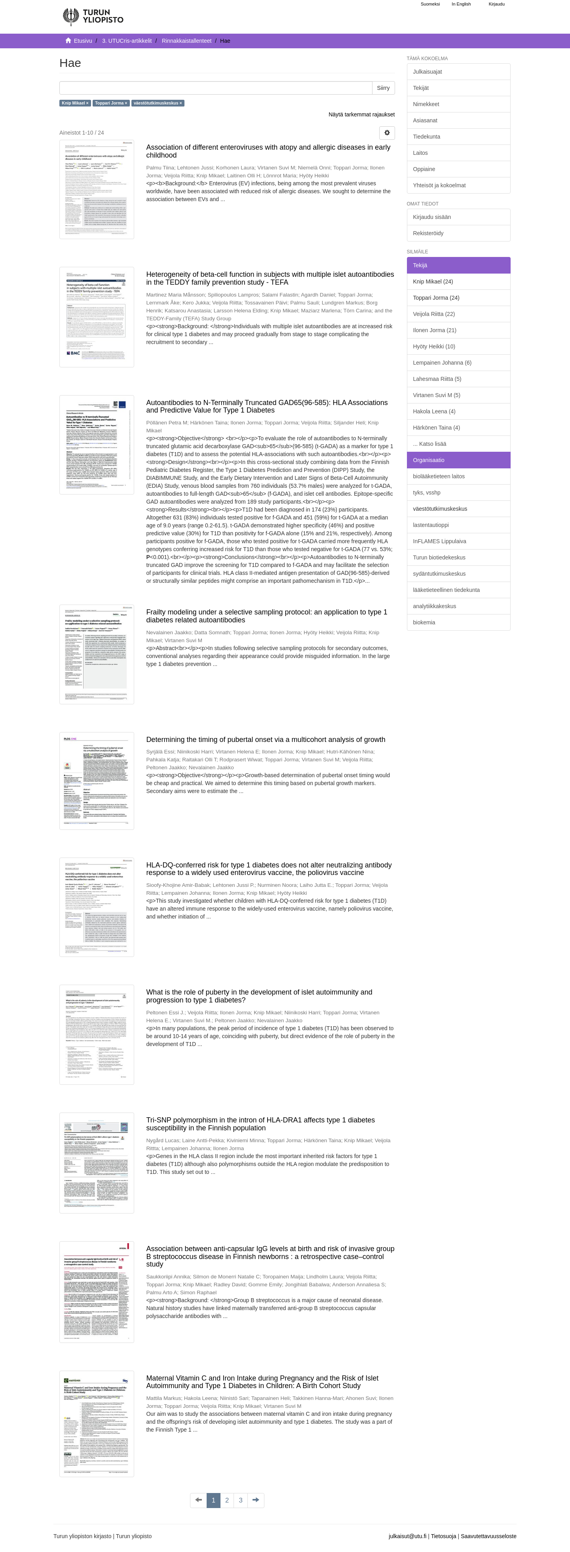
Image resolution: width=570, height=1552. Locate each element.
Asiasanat (425, 120)
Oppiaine (424, 169)
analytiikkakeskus (434, 606)
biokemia (424, 622)
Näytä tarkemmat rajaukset (362, 114)
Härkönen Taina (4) (436, 427)
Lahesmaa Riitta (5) (437, 379)
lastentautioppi (431, 525)
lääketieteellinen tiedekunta (446, 590)
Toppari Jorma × (111, 103)
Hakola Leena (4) (434, 411)
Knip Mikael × (75, 103)
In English (461, 4)
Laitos (420, 153)
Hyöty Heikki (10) (434, 346)
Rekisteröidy (428, 233)
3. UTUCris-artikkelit (127, 41)
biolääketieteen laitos (439, 476)
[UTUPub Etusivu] (93, 14)
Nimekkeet (426, 104)
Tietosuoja (443, 1536)
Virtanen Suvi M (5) (437, 395)
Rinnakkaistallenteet (186, 41)
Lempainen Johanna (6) (442, 362)
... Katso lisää (429, 444)
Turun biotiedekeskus (439, 557)
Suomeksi (430, 4)
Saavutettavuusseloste (489, 1536)
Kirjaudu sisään (432, 217)
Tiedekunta (427, 136)
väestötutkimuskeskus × (158, 103)
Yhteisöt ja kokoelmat (439, 185)
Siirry (383, 88)
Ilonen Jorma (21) (435, 330)
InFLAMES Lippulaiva (440, 541)
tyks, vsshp (427, 492)
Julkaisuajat (427, 71)
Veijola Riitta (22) (434, 314)
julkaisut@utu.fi (407, 1536)
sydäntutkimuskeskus (439, 574)
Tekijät (421, 88)
